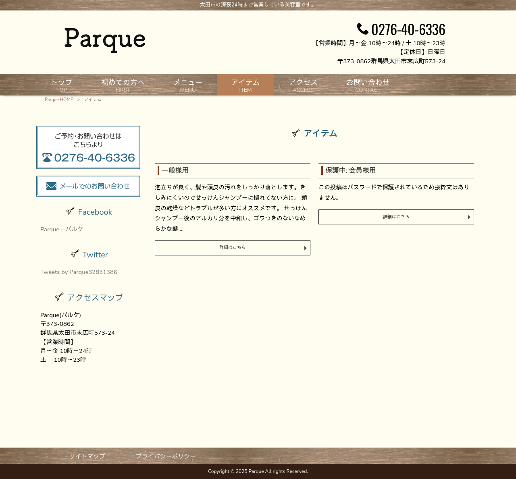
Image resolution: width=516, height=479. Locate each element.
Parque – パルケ (61, 229)
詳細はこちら (232, 248)
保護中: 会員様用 (350, 170)
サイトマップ (87, 456)
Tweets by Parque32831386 (78, 272)
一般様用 (175, 170)
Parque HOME (59, 100)
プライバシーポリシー (166, 456)
